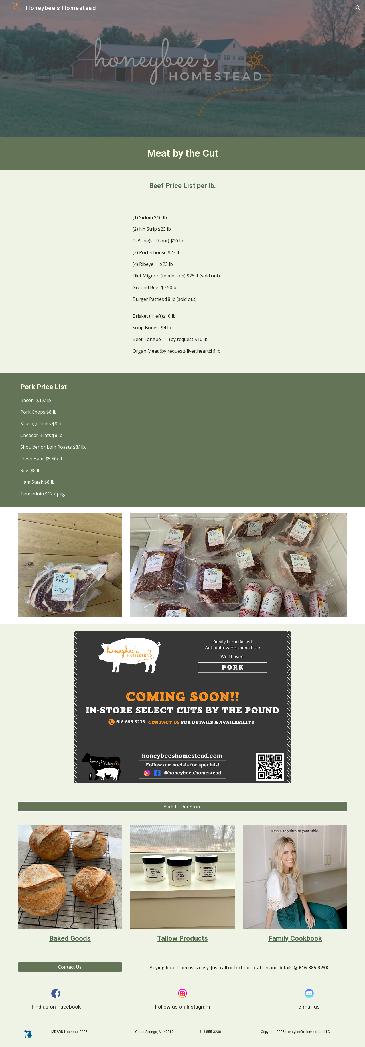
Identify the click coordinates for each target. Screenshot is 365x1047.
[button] (358, 8)
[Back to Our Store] (182, 806)
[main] (182, 153)
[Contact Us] (70, 967)
